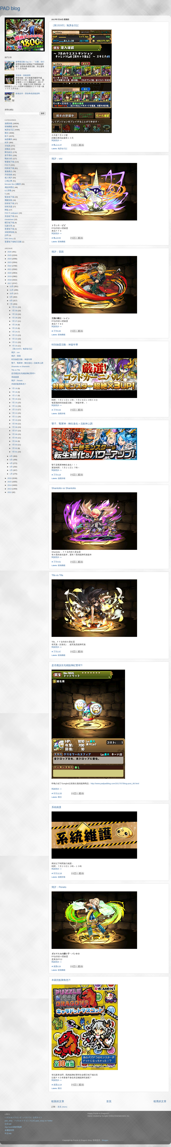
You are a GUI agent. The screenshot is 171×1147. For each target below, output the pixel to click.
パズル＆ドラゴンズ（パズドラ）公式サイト (23, 1118)
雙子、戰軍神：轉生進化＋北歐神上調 (72, 423)
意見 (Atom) (62, 1107)
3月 (11, 467)
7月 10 (15, 420)
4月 (11, 463)
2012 (9, 492)
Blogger (105, 1140)
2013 (9, 489)
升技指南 (8, 175)
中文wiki (8, 1133)
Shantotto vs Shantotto (64, 488)
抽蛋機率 (8, 139)
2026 (9, 252)
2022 (9, 266)
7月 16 (15, 399)
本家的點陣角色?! (61, 980)
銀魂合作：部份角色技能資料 (28, 94)
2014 (9, 485)
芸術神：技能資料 (23, 75)
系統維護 (56, 807)
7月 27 (15, 321)
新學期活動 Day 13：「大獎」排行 (30, 62)
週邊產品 (8, 171)
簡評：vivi (57, 158)
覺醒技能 (8, 200)
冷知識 (7, 146)
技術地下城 (9, 203)
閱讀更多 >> (57, 140)
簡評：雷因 (58, 251)
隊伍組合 (8, 152)
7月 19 (15, 388)
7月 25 (15, 328)
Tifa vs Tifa (57, 575)
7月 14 (15, 406)
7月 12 (15, 413)
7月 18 (15, 392)
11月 (12, 290)
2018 (9, 280)
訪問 (6, 235)
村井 (6, 143)
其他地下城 (9, 216)
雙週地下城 (9, 162)
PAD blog (10, 8)
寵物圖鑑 (61, 242)
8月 (11, 301)
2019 (9, 276)
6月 (11, 456)
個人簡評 (8, 178)
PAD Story (9, 239)
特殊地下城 (9, 168)
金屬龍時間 (9, 1130)
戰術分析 (8, 159)
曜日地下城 (9, 223)
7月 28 (15, 318)
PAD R (7, 165)
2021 (9, 269)
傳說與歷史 (9, 187)
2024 (9, 259)
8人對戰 (8, 191)
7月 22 (15, 339)
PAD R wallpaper (11, 213)
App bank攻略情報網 (13, 1127)
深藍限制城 (9, 232)
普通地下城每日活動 (13, 242)
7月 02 (15, 448)
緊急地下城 (9, 197)
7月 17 (15, 395)
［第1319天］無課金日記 (65, 25)
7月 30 (15, 311)
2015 (9, 482)
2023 (9, 262)
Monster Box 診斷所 (13, 184)
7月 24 (15, 332)
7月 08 (15, 427)
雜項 (60, 797)
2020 (9, 273)
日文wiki (8, 1124)
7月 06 (15, 434)
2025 (9, 255)
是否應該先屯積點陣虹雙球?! (67, 665)
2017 (9, 283)
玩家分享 (8, 226)
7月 (11, 304)
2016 (9, 478)
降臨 (6, 210)
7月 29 (15, 314)
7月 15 (15, 403)
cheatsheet (9, 219)
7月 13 (15, 410)
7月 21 (15, 342)
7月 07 (15, 431)
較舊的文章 (160, 1101)
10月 (12, 293)
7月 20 (15, 346)
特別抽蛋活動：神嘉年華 (65, 344)
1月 (11, 474)
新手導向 (8, 155)
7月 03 (15, 445)
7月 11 (15, 417)
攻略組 (7, 149)
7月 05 (15, 438)
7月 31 (15, 307)
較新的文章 (57, 1101)
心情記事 (8, 181)
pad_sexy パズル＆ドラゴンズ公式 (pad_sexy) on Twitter (29, 1121)
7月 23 (15, 335)
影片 (6, 136)
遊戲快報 (61, 414)
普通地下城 (9, 229)
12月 (12, 286)
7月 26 (15, 325)
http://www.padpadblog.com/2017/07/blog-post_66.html (115, 783)
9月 (11, 297)
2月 (11, 470)
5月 (11, 460)
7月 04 (15, 441)
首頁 (108, 1101)
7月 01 (15, 452)
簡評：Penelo (59, 887)
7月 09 (15, 424)
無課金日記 (62, 149)
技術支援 (8, 207)
